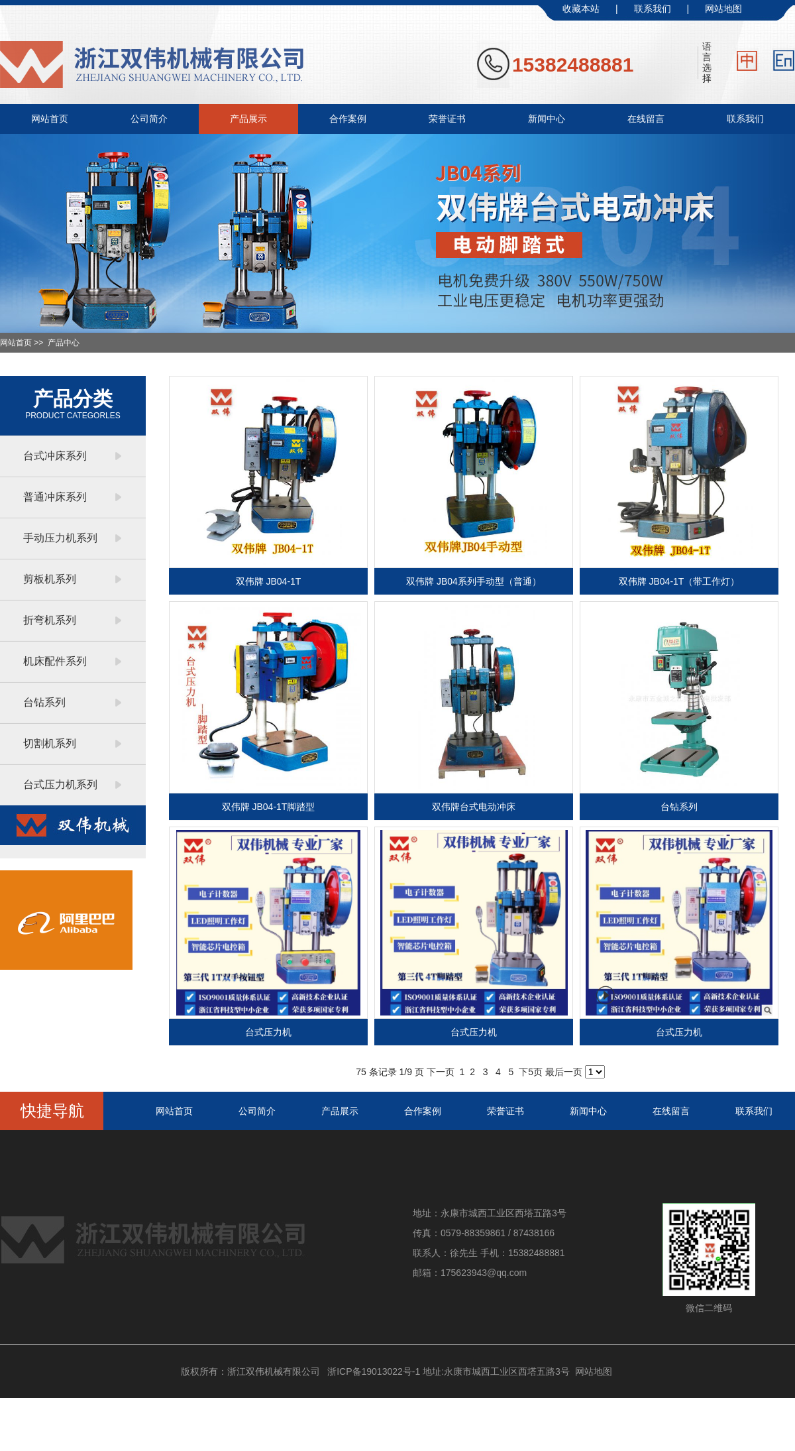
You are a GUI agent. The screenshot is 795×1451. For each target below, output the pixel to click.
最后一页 (563, 1072)
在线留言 (645, 118)
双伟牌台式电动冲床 (473, 806)
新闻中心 (546, 118)
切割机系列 (49, 743)
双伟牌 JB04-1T (268, 581)
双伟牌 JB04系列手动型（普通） (473, 581)
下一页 (440, 1072)
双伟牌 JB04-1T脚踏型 (268, 806)
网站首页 (49, 118)
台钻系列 (44, 702)
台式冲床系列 (55, 455)
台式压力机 (268, 1032)
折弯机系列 (49, 620)
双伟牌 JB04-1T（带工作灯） (679, 581)
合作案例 (347, 118)
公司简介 (149, 118)
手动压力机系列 (60, 538)
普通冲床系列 (55, 496)
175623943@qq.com (484, 1272)
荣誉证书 (447, 118)
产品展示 (248, 118)
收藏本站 (581, 8)
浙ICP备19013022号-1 (373, 1371)
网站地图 (723, 8)
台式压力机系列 (60, 784)
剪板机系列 (49, 579)
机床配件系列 (55, 661)
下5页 (531, 1072)
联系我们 (652, 8)
